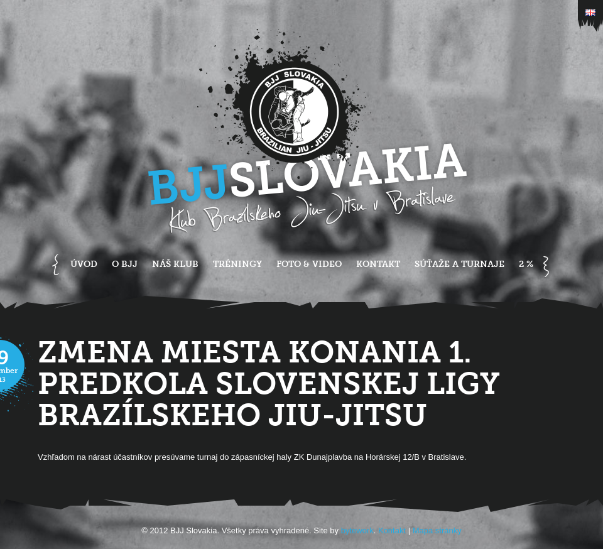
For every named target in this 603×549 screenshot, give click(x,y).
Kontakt (378, 264)
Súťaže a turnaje (459, 264)
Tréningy (237, 264)
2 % (526, 264)
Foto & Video (309, 264)
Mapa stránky (437, 530)
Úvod (83, 264)
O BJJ (125, 264)
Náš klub (175, 264)
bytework (357, 530)
